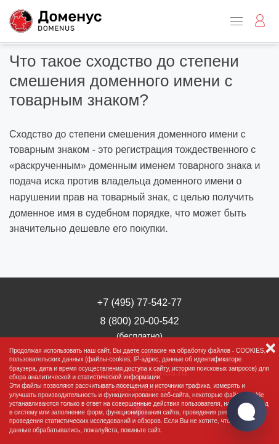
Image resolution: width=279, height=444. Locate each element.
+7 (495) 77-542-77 (139, 302)
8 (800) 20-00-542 (139, 328)
